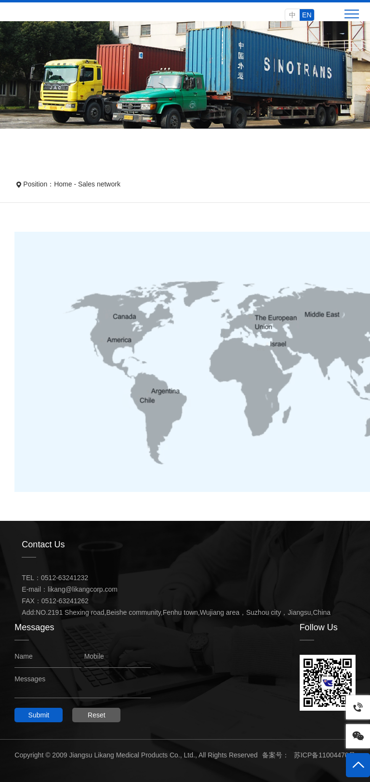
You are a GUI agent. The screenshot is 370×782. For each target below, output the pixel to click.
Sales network (99, 184)
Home (63, 184)
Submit (39, 715)
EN (306, 15)
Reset (97, 715)
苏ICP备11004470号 (325, 755)
